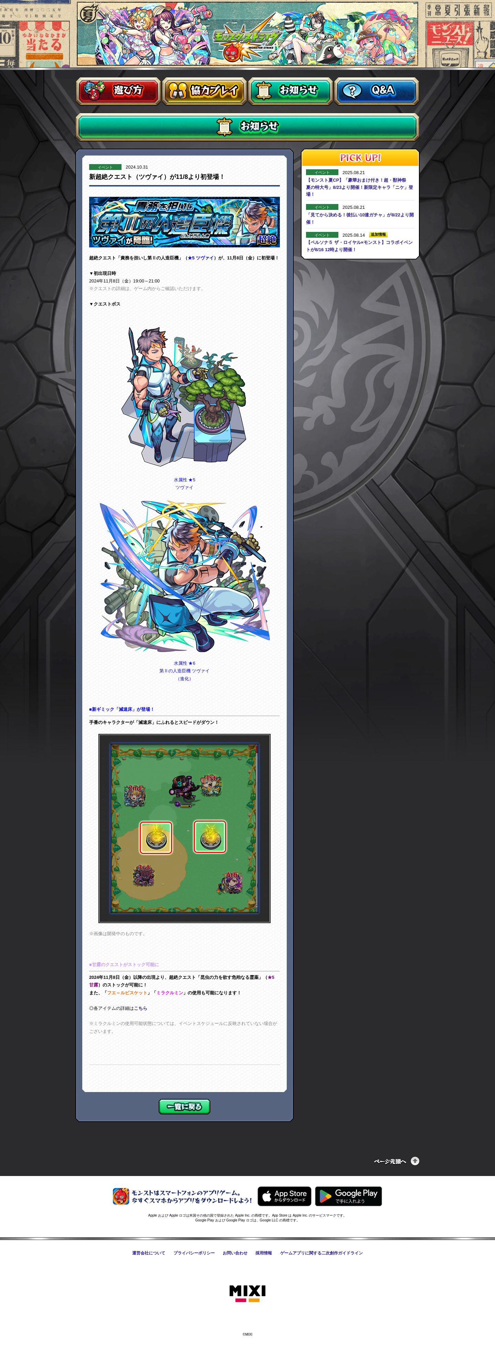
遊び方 (118, 91)
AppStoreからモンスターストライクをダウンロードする (284, 1196)
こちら (140, 1008)
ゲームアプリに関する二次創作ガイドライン (321, 1253)
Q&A (377, 91)
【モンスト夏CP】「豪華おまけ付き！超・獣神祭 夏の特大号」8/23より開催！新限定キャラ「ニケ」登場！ (359, 187)
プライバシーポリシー (194, 1253)
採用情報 (263, 1253)
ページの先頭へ (397, 1161)
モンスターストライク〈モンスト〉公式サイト (248, 37)
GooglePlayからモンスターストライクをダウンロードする (348, 1196)
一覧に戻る (184, 1106)
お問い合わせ (235, 1253)
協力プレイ (204, 91)
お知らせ (291, 91)
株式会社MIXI (247, 1294)
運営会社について (148, 1253)
